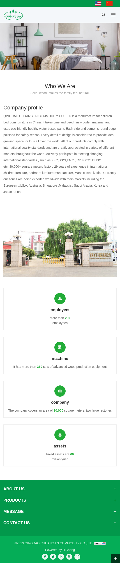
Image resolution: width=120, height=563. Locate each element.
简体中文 (110, 3)
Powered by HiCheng (60, 550)
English (99, 3)
